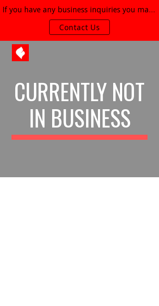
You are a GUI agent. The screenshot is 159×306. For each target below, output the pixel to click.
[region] (79, 20)
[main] (79, 109)
